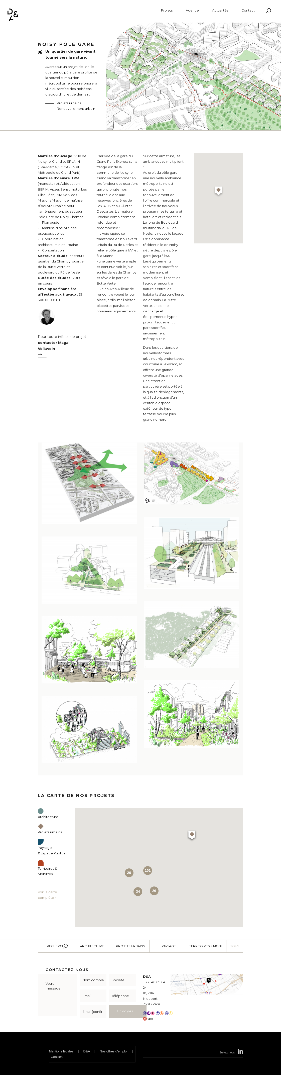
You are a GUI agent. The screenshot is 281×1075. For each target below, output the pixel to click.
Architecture (92, 946)
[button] (218, 191)
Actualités (220, 10)
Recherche (56, 946)
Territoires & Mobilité (207, 946)
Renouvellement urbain (76, 109)
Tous (234, 946)
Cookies (57, 1057)
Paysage (169, 946)
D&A (86, 1051)
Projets (167, 10)
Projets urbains (69, 103)
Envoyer (125, 1011)
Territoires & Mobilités (47, 868)
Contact (248, 10)
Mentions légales (61, 1051)
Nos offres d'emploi (113, 1051)
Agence (192, 10)
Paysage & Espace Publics (51, 847)
